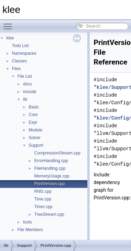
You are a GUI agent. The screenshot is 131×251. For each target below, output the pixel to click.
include (29, 91)
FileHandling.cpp (49, 168)
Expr (33, 122)
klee (10, 38)
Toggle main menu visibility (9, 23)
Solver (35, 137)
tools (27, 222)
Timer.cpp (43, 206)
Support (36, 145)
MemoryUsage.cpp (52, 176)
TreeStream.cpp (49, 214)
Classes (19, 61)
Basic (34, 107)
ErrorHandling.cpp (51, 160)
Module (35, 130)
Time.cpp (42, 199)
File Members (30, 229)
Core (33, 114)
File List (24, 76)
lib (25, 99)
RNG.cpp (42, 191)
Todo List (20, 45)
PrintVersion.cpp (49, 183)
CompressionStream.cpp (57, 153)
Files (16, 68)
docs (27, 84)
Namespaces (24, 53)
